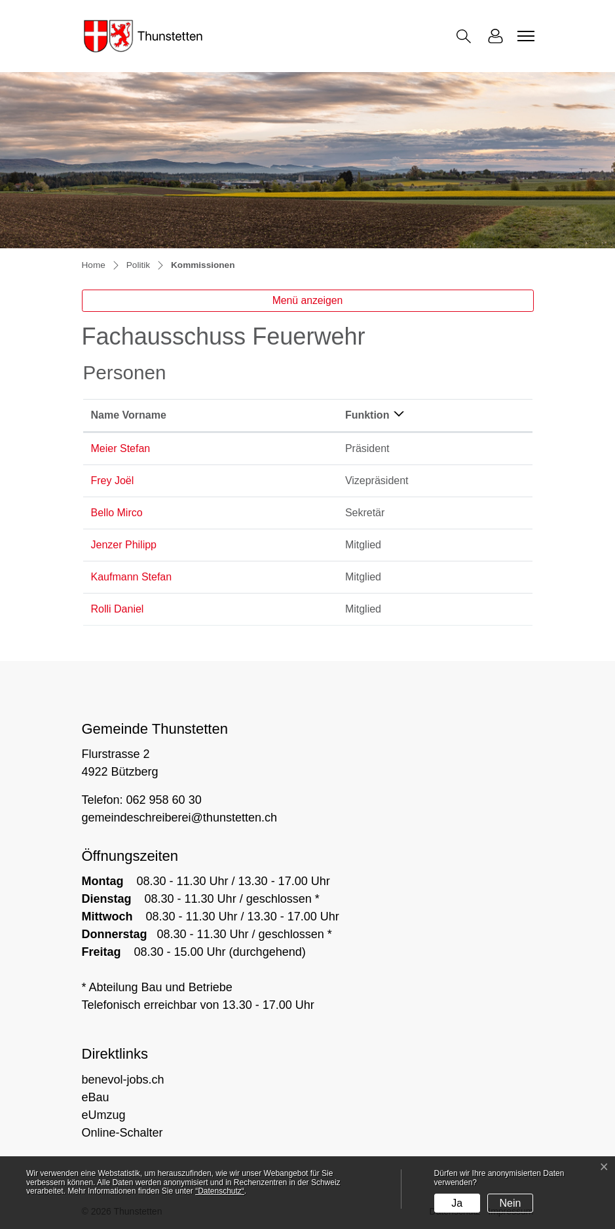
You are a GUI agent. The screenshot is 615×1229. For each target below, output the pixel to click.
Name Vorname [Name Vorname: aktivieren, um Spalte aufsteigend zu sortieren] (128, 415)
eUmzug (104, 1115)
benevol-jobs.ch (123, 1079)
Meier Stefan (121, 448)
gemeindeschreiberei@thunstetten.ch (179, 817)
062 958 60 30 (164, 799)
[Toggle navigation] (524, 36)
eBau (95, 1097)
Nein (510, 1203)
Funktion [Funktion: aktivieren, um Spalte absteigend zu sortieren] (367, 415)
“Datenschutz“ (219, 1191)
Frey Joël (112, 480)
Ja (456, 1203)
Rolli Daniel (117, 608)
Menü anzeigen (307, 300)
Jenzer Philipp (124, 544)
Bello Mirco (117, 512)
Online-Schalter (122, 1132)
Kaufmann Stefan (131, 576)
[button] (466, 36)
